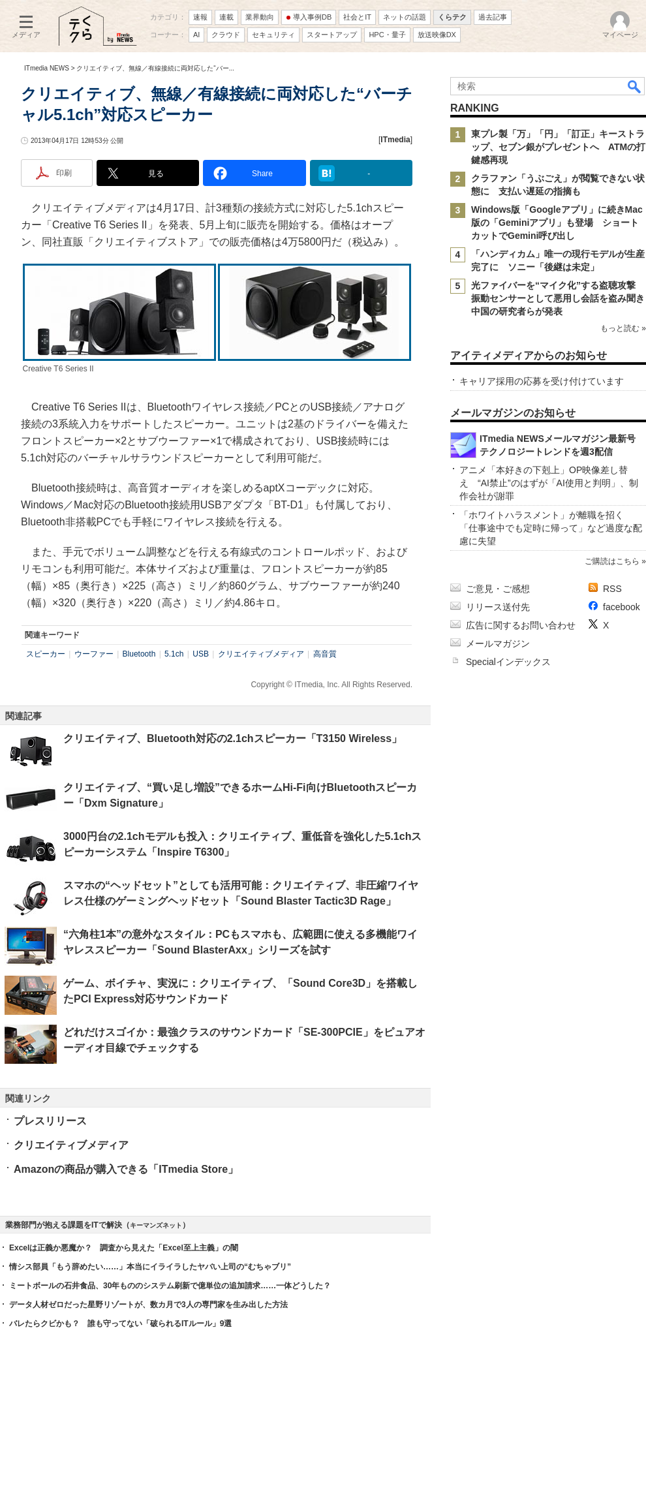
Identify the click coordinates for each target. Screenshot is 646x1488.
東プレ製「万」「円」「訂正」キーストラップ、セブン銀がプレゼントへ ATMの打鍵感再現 (558, 147)
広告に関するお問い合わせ (521, 625)
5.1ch (173, 654)
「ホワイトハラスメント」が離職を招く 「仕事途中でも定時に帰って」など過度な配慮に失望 (550, 528)
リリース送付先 (498, 607)
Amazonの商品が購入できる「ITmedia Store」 (126, 1169)
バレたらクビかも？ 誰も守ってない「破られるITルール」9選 (120, 1323)
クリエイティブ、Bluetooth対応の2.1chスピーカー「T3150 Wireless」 (232, 738)
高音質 (325, 654)
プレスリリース (50, 1120)
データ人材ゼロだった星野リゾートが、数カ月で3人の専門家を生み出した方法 (148, 1304)
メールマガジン (498, 643)
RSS (612, 588)
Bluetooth (139, 654)
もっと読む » (623, 328)
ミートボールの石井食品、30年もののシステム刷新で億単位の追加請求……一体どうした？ (170, 1285)
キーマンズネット (156, 1225)
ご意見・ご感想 (498, 588)
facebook (621, 607)
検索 (635, 86)
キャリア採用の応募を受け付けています (541, 381)
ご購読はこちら (612, 561)
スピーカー (45, 654)
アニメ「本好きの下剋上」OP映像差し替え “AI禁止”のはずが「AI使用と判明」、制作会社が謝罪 (548, 483)
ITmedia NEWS (46, 68)
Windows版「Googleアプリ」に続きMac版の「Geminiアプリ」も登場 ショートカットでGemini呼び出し (557, 222)
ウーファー (94, 654)
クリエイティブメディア (261, 654)
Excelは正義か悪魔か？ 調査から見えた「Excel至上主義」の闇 (123, 1247)
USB (200, 654)
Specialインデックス (508, 662)
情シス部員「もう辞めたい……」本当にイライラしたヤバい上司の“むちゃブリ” (150, 1266)
